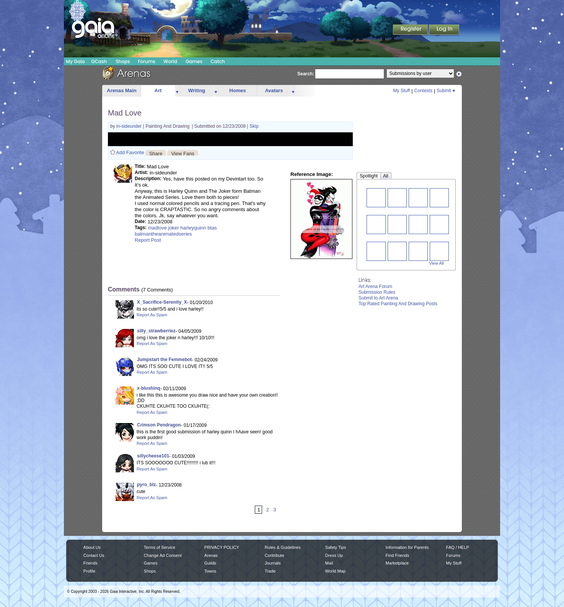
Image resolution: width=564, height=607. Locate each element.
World (170, 61)
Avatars (274, 90)
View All (436, 263)
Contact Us (93, 555)
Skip (253, 126)
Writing (196, 90)
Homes (237, 90)
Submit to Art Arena (378, 298)
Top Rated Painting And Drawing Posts (398, 303)
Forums (146, 61)
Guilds (210, 563)
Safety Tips (335, 547)
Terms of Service (159, 547)
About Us (92, 547)
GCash (99, 61)
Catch (218, 61)
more (177, 90)
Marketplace (397, 563)
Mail (329, 563)
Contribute (274, 555)
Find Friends (397, 555)
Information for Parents (407, 547)
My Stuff (401, 90)
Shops (123, 61)
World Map (335, 571)
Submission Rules (377, 292)
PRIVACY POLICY (221, 547)
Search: (305, 73)
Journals (273, 563)
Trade (270, 571)
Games (194, 61)
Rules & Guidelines (283, 547)
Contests (423, 90)
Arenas (211, 555)
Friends (90, 563)
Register (411, 30)
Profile (89, 571)
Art (158, 90)
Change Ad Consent (163, 555)
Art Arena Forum (375, 286)
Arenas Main (121, 90)
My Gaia (75, 61)
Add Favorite (130, 152)
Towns (210, 571)
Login (444, 30)
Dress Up (334, 555)
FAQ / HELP (457, 547)
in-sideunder (129, 126)
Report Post (148, 240)
